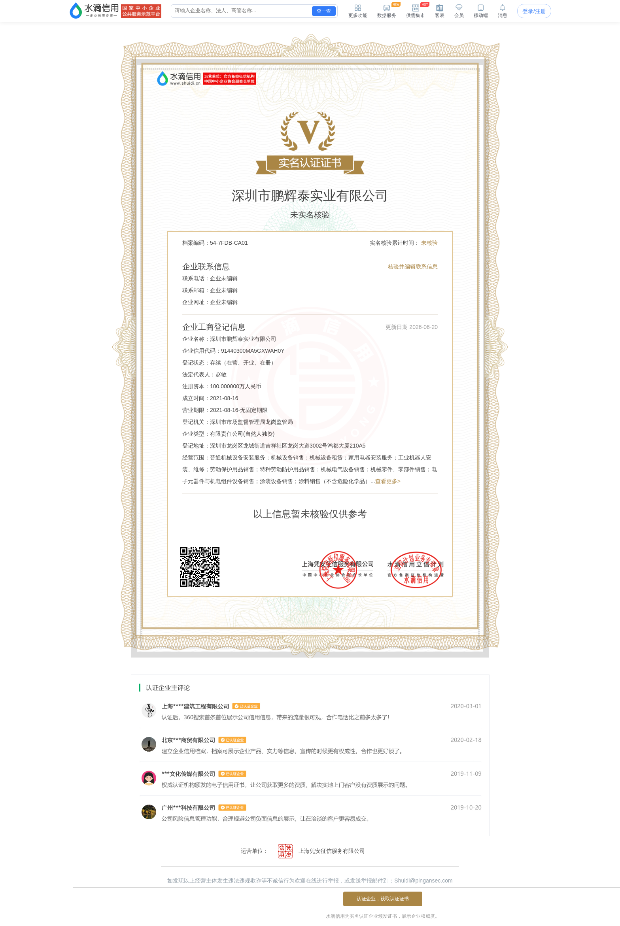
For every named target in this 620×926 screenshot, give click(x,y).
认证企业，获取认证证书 (383, 898)
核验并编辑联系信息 (413, 266)
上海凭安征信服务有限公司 (317, 851)
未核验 (429, 243)
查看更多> (388, 481)
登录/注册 (534, 11)
